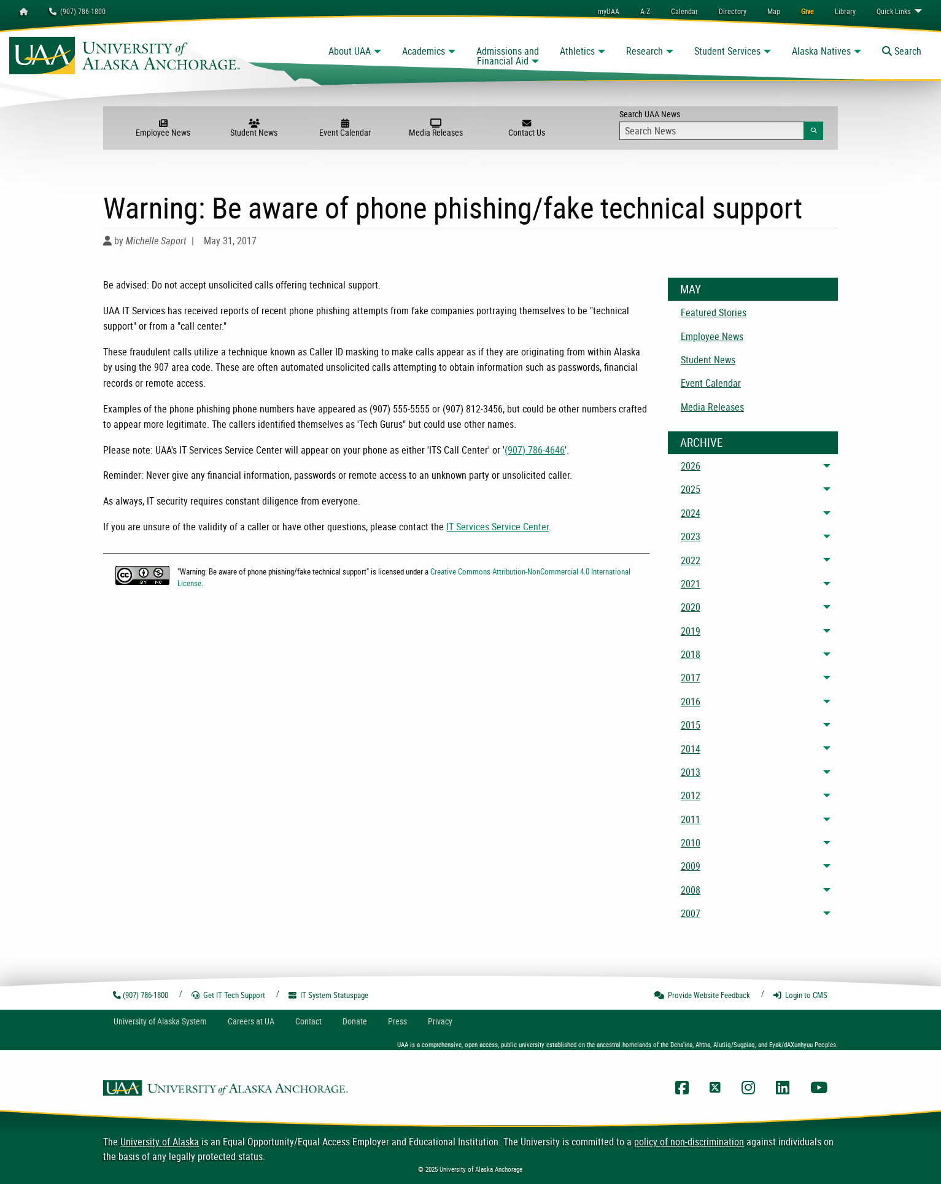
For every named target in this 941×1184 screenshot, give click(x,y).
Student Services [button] (727, 51)
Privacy (440, 1021)
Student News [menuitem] (708, 359)
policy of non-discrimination (689, 1141)
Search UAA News (721, 124)
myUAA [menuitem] (608, 11)
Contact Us (527, 128)
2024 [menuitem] (690, 513)
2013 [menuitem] (690, 772)
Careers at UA (251, 1021)
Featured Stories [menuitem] (713, 312)
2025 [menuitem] (690, 489)
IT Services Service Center (497, 526)
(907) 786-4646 (535, 450)
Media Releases (436, 128)
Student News (254, 128)
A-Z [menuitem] (645, 11)
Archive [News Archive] (701, 443)
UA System (160, 1021)
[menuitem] (684, 11)
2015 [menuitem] (690, 725)
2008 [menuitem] (690, 890)
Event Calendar (345, 128)
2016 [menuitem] (690, 701)
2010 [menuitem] (690, 842)
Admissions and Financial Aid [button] (507, 56)
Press (397, 1021)
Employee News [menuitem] (712, 336)
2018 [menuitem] (690, 654)
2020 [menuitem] (690, 607)
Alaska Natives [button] (821, 51)
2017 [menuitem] (690, 677)
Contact (308, 1021)
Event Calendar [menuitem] (711, 383)
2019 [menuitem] (690, 631)
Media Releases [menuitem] (712, 407)
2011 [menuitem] (690, 819)
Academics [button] (423, 51)
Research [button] (644, 51)
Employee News (163, 128)
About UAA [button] (349, 51)
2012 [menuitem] (690, 795)
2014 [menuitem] (690, 749)
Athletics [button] (577, 51)
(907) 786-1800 (77, 11)
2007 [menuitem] (690, 913)
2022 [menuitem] (690, 560)
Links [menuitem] (893, 11)
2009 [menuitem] (690, 866)
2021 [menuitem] (690, 583)
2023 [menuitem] (690, 536)
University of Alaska (159, 1141)
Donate (355, 1021)
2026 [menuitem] (690, 466)
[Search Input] (711, 131)
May (690, 289)
